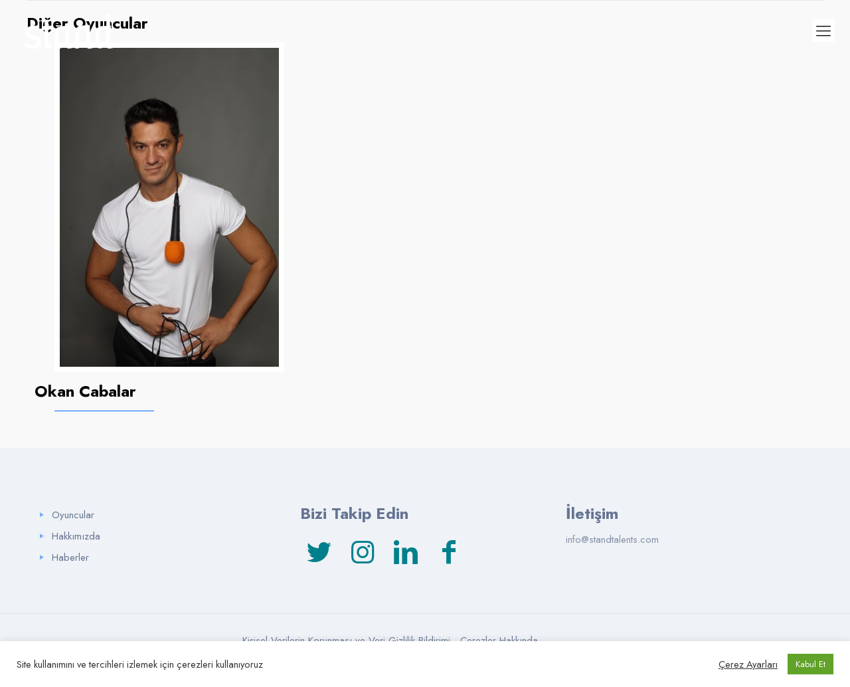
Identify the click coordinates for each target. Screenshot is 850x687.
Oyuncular (73, 515)
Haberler (70, 557)
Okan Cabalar (85, 391)
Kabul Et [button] (810, 664)
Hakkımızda (76, 536)
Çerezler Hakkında (499, 640)
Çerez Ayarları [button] (748, 664)
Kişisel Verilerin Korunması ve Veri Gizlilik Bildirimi (346, 640)
